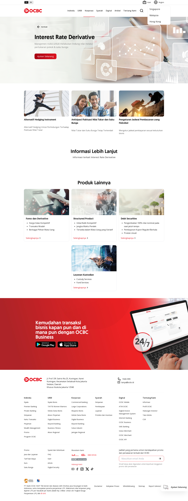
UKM (80, 10)
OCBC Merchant (125, 435)
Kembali (42, 27)
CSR (144, 419)
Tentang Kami (129, 10)
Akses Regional (53, 432)
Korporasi (89, 10)
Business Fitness (54, 428)
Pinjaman (27, 424)
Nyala (26, 402)
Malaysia (154, 15)
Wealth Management (32, 428)
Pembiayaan (100, 406)
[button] (160, 458)
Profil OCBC (147, 406)
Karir (49, 459)
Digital (109, 10)
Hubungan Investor (150, 411)
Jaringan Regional (78, 432)
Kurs (25, 463)
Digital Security (53, 467)
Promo (26, 432)
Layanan (98, 411)
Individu (71, 10)
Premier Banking (30, 406)
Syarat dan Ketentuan (56, 450)
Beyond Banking (54, 424)
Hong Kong (155, 21)
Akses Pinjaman (54, 415)
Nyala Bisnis (52, 402)
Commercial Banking (79, 402)
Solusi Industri (76, 428)
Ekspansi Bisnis (77, 411)
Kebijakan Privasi (112, 486)
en (31, 2)
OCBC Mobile (124, 402)
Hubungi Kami (76, 464)
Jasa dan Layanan (31, 454)
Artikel (117, 10)
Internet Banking (125, 418)
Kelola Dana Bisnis (55, 411)
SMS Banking (124, 426)
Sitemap (141, 486)
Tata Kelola (147, 415)
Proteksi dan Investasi (103, 415)
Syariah (99, 10)
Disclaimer (98, 486)
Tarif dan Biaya (30, 459)
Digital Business (54, 419)
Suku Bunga (28, 467)
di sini (43, 493)
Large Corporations (79, 406)
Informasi (146, 402)
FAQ (49, 454)
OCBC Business (125, 422)
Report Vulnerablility (156, 486)
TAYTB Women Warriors (57, 406)
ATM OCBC (123, 406)
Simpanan (28, 415)
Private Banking (30, 411)
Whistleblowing (129, 486)
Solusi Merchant (125, 431)
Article (50, 463)
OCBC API (123, 439)
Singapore (155, 9)
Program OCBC (30, 436)
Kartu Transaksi (30, 419)
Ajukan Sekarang (46, 56)
